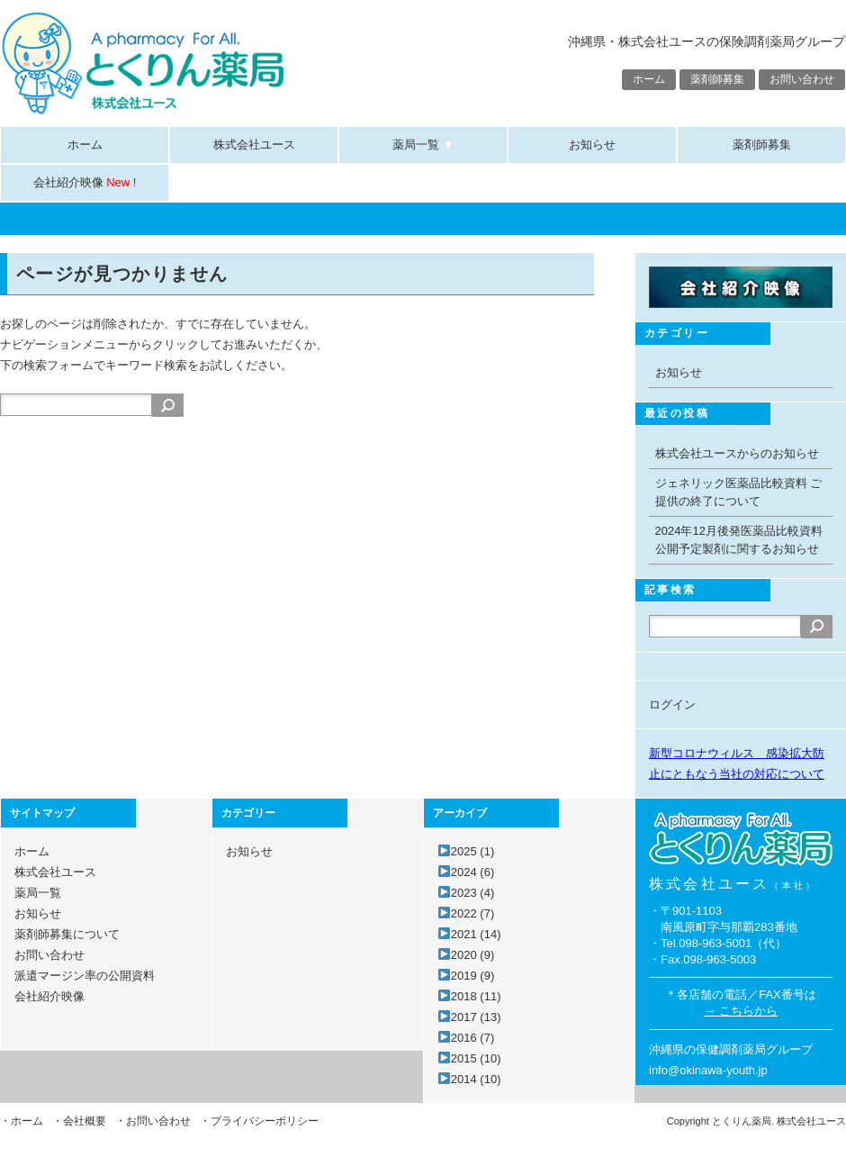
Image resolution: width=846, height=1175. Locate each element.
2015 (476, 1058)
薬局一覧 (423, 144)
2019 (472, 975)
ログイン (672, 704)
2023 (472, 892)
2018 (476, 996)
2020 (472, 955)
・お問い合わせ (153, 1121)
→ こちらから (741, 1010)
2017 (476, 1017)
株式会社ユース (254, 144)
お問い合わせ (802, 79)
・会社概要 (79, 1121)
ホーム (649, 79)
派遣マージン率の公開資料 (84, 975)
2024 (472, 872)
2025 (472, 851)
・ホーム (21, 1121)
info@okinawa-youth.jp (708, 1070)
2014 (476, 1079)
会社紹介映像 (85, 182)
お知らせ (592, 144)
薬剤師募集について (67, 934)
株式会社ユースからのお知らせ (737, 453)
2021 (476, 934)
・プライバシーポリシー (259, 1121)
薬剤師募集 (717, 79)
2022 (472, 913)
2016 (472, 1037)
